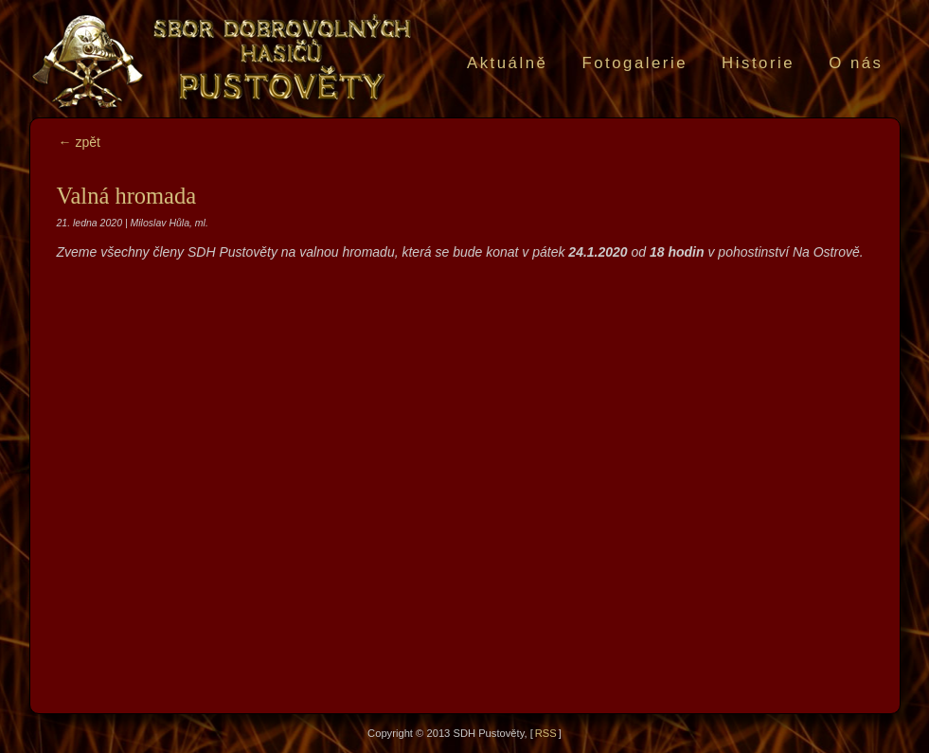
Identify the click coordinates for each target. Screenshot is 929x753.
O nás (856, 63)
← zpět (79, 142)
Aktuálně (507, 63)
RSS (546, 733)
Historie (758, 63)
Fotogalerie (634, 63)
